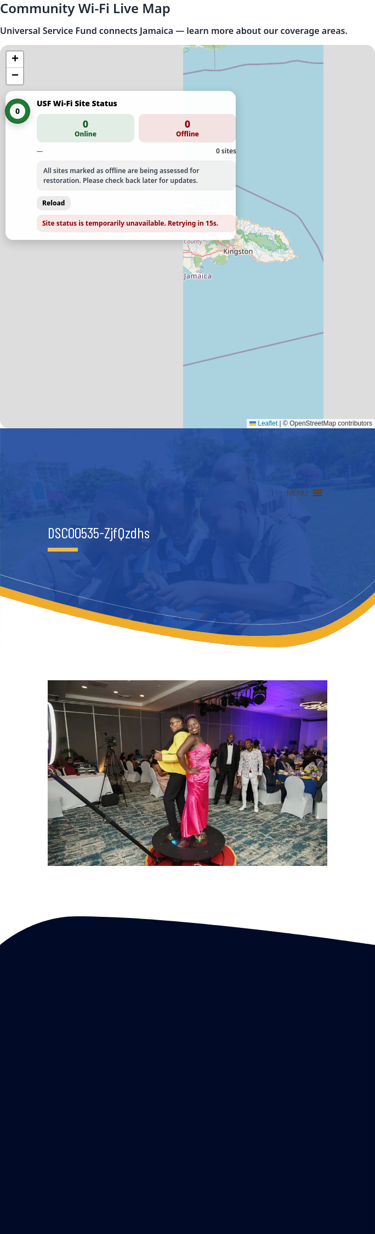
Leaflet (263, 423)
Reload (53, 203)
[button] (15, 59)
